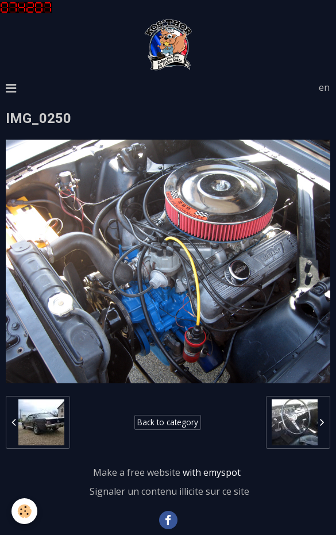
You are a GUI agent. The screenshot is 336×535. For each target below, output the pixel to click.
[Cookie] (24, 511)
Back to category (167, 422)
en (324, 87)
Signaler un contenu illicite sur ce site (169, 491)
